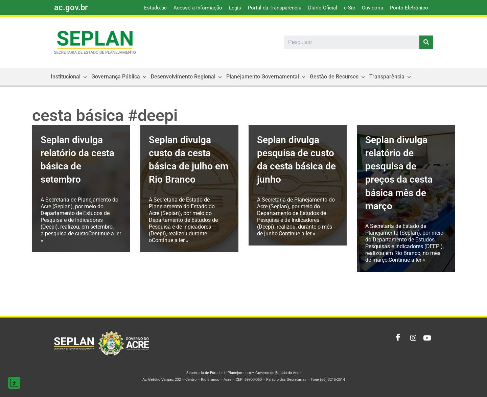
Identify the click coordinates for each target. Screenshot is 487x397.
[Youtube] (426, 338)
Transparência (390, 76)
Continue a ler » (170, 240)
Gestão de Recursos (338, 76)
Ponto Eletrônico (409, 8)
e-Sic (349, 8)
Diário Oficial (322, 8)
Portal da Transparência (274, 8)
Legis (235, 8)
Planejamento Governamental (266, 76)
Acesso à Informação (197, 8)
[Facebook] (396, 338)
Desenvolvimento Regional (187, 76)
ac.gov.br (71, 7)
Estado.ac (155, 8)
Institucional (69, 76)
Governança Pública (119, 76)
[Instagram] (411, 338)
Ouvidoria (372, 8)
